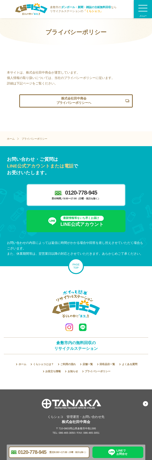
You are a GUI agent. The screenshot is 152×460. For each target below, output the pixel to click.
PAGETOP (75, 266)
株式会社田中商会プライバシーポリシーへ (73, 100)
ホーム (11, 138)
